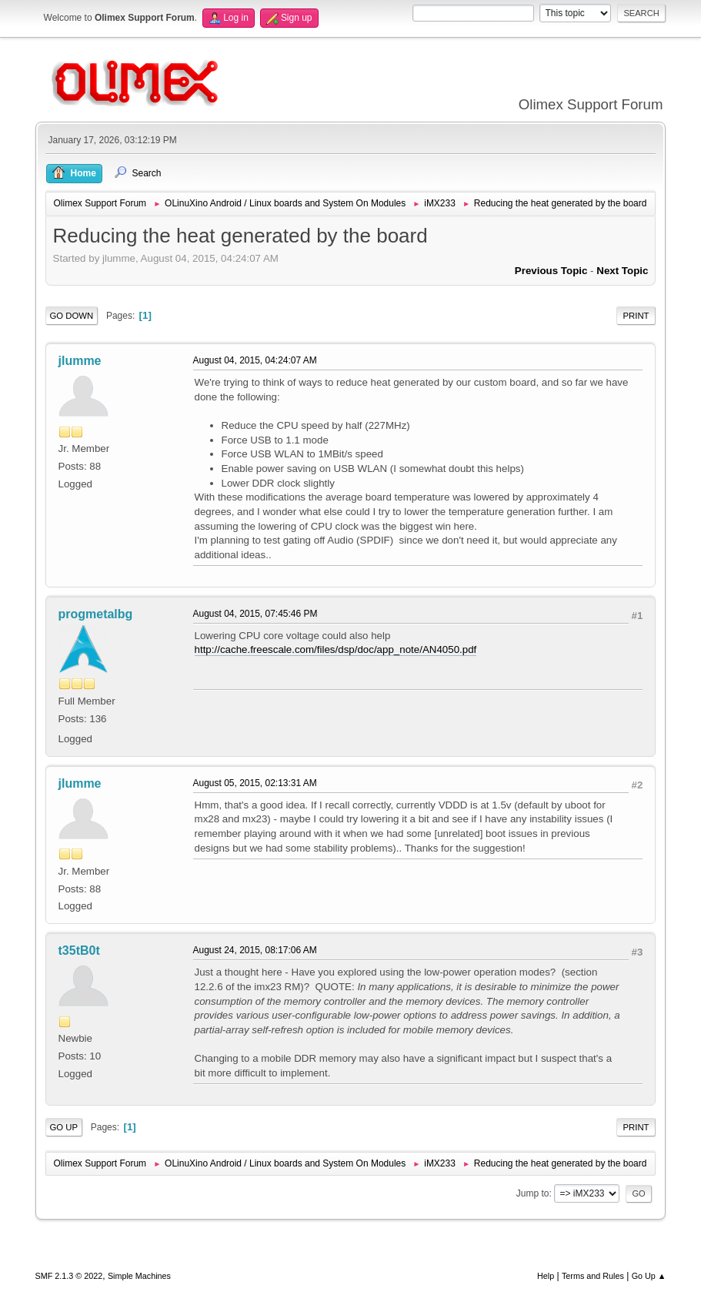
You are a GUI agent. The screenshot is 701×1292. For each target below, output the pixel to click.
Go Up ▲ (649, 1275)
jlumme (80, 360)
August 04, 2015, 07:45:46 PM (255, 613)
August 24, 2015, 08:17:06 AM (255, 950)
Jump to (532, 1193)
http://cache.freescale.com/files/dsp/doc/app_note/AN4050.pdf (336, 649)
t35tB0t (79, 950)
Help (545, 1275)
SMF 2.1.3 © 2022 (69, 1275)
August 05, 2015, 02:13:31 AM (255, 783)
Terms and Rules (593, 1275)
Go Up (64, 1127)
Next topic (622, 270)
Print (636, 315)
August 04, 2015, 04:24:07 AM (255, 360)
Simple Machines (139, 1275)
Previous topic (551, 270)
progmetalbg (95, 614)
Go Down (72, 315)
